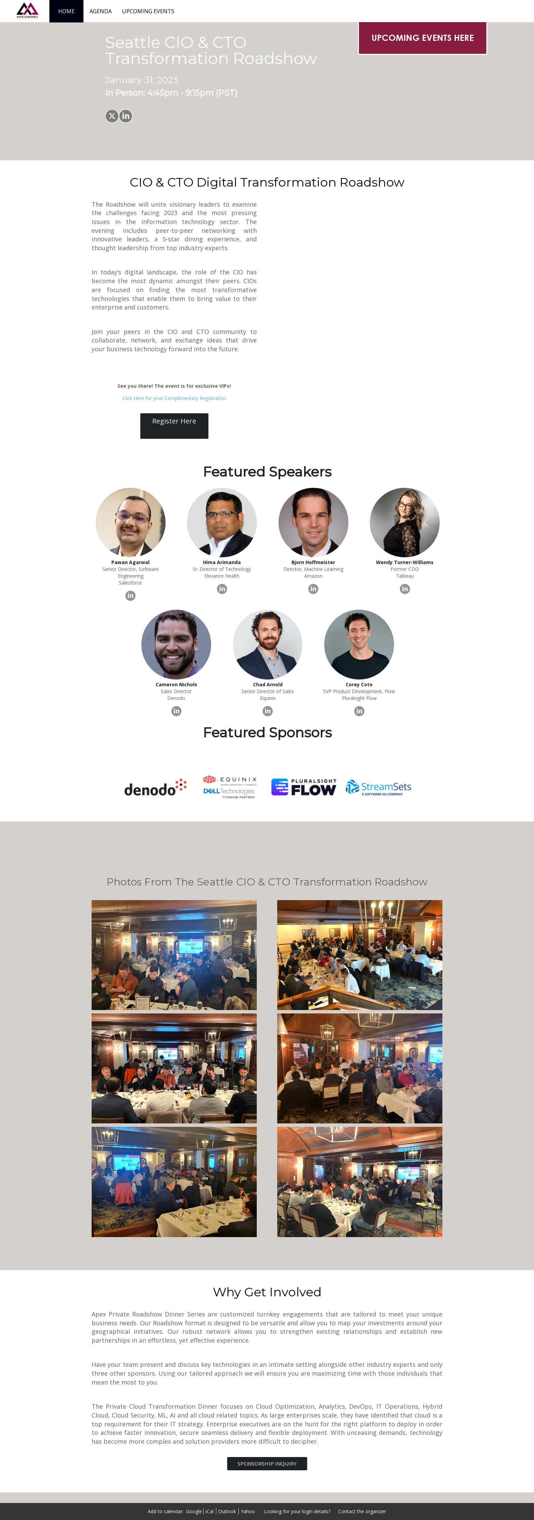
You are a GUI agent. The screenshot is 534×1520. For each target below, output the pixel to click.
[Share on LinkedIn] (125, 116)
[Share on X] (112, 116)
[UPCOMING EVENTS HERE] (422, 38)
